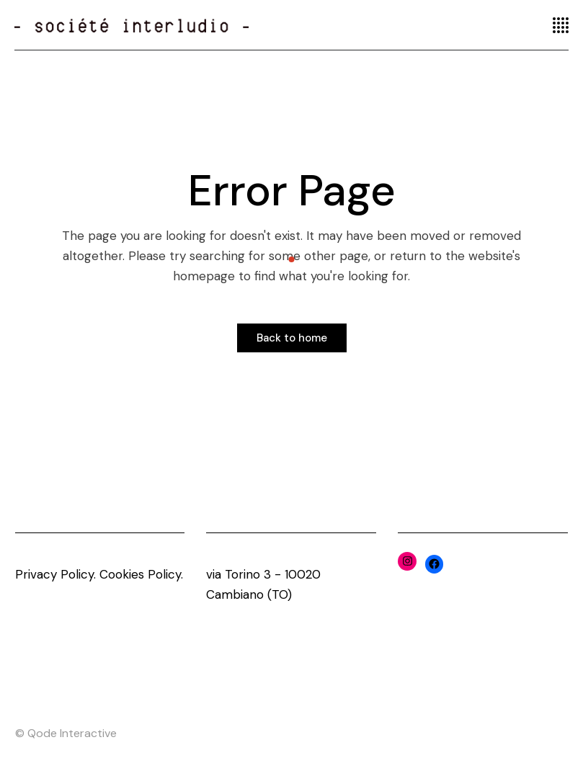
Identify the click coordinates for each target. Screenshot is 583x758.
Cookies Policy (140, 574)
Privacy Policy (54, 574)
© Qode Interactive (66, 733)
